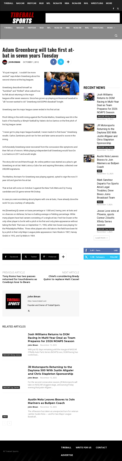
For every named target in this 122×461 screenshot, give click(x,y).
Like (116, 250)
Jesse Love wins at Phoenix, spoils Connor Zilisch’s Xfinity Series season (108, 218)
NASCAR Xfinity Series (12, 354)
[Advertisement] (83, 18)
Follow (114, 257)
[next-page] (9, 422)
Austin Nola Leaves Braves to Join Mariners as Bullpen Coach (51, 400)
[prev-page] (4, 422)
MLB (5, 415)
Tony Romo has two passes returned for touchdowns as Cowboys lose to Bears (19, 279)
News (100, 202)
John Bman (14, 62)
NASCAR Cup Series (11, 386)
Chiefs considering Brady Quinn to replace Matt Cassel (61, 278)
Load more (102, 237)
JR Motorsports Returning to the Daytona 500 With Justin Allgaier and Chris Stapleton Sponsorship (53, 370)
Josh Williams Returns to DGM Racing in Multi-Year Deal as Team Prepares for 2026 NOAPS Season (51, 337)
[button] (116, 35)
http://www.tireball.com (37, 301)
